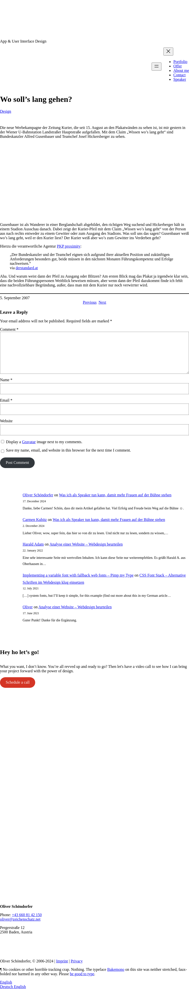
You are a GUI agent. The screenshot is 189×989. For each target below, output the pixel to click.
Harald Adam (33, 544)
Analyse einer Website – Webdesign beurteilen (86, 544)
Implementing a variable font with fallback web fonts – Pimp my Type (78, 575)
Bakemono (115, 969)
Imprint (62, 961)
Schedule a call (18, 682)
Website (6, 421)
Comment (9, 329)
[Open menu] (156, 67)
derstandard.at (27, 268)
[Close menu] (168, 51)
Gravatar (29, 442)
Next (102, 302)
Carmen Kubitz (35, 520)
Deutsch (7, 987)
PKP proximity (68, 246)
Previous (89, 302)
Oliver (28, 607)
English (6, 982)
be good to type (82, 974)
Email (6, 400)
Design (5, 111)
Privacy (77, 961)
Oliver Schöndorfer (38, 495)
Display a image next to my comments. (44, 442)
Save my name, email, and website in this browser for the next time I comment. (68, 450)
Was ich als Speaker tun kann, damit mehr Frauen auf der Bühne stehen (115, 495)
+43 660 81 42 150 (27, 915)
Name (6, 380)
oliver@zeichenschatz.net (20, 919)
